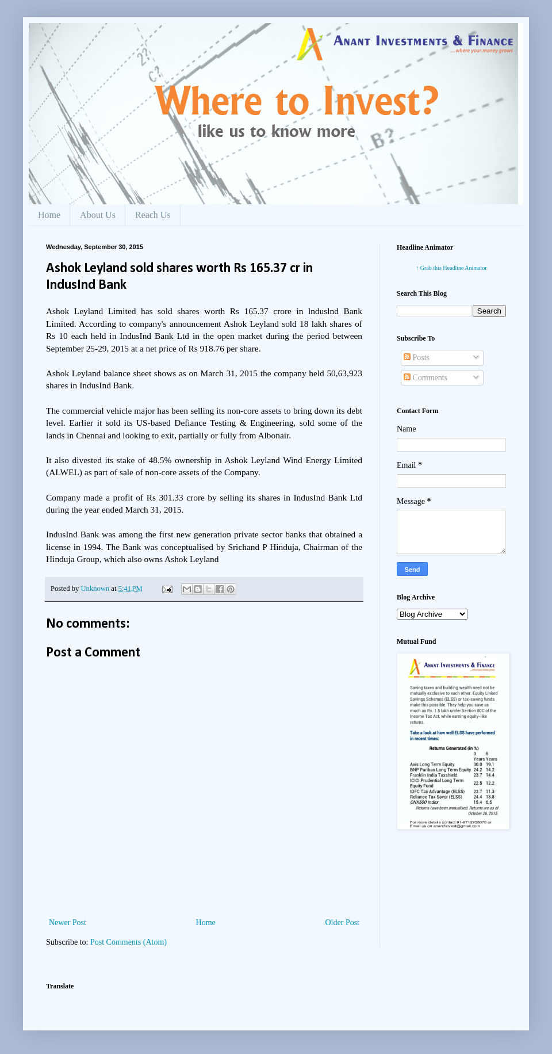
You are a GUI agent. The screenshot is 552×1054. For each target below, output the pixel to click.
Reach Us (153, 215)
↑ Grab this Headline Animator (451, 268)
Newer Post (67, 922)
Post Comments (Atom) (128, 942)
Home (49, 215)
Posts (417, 357)
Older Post (342, 922)
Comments (425, 377)
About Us (98, 215)
